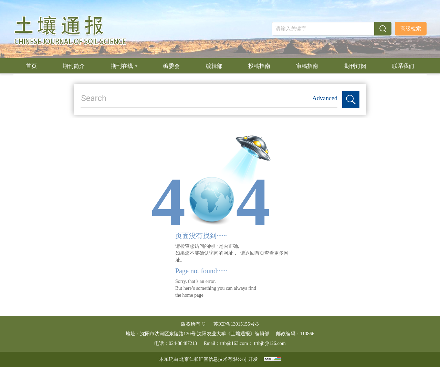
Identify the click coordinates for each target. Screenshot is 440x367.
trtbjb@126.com (270, 343)
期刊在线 (124, 66)
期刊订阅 (355, 66)
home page (192, 295)
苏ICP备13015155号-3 (236, 324)
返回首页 (254, 253)
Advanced (324, 98)
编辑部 (214, 66)
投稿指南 (259, 66)
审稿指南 (307, 66)
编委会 (171, 66)
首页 (31, 66)
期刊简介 (74, 66)
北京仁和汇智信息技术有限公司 (213, 359)
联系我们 (403, 66)
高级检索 (410, 28)
